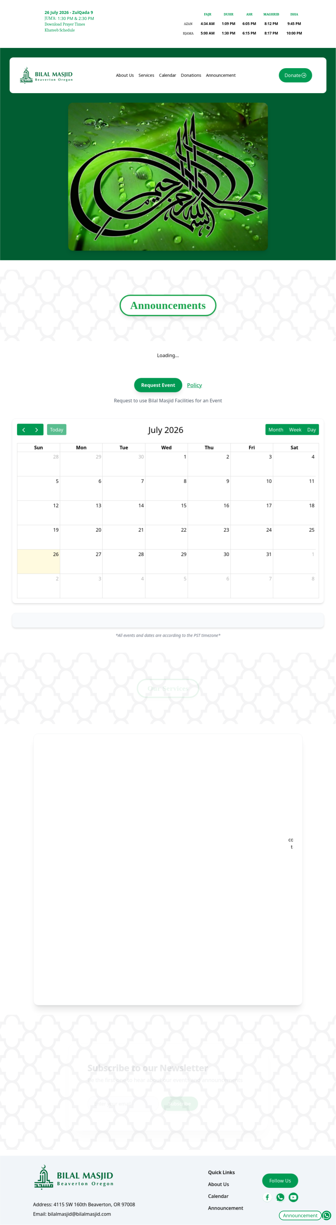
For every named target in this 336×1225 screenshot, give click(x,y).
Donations (188, 151)
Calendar (167, 151)
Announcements (168, 350)
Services (149, 151)
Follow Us (264, 1106)
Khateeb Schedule (60, 30)
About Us (131, 151)
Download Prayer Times (65, 24)
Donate (275, 152)
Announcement (300, 1215)
